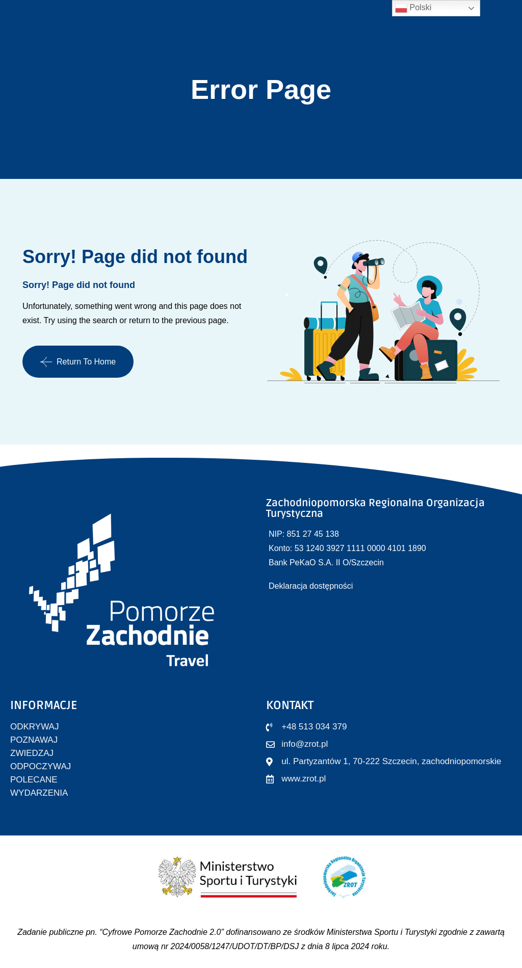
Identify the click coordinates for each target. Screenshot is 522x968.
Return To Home (78, 362)
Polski (413, 8)
